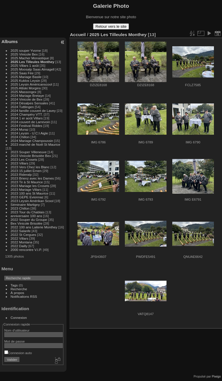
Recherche (19, 289)
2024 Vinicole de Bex (26, 99)
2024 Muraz (20, 129)
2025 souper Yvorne (26, 50)
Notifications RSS (24, 296)
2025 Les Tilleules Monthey (33, 62)
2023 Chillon (20, 208)
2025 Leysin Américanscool (31, 84)
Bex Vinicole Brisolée (26, 223)
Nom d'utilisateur (16, 330)
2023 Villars (19, 163)
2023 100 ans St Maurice (30, 193)
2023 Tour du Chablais (28, 212)
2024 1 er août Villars (27, 118)
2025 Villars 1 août (25, 65)
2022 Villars (19, 238)
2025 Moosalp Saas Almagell (33, 69)
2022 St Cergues (23, 234)
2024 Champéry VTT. (27, 114)
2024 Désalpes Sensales (29, 103)
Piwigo (216, 376)
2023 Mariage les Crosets (30, 186)
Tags (14, 285)
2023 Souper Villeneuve (29, 152)
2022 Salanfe (21, 231)
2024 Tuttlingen (22, 107)
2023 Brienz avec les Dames (32, 178)
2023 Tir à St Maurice (27, 182)
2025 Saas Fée (23, 73)
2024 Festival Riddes (26, 125)
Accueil (78, 34)
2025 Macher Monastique (30, 58)
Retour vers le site (110, 26)
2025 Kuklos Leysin (25, 80)
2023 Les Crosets (24, 159)
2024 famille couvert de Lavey (33, 110)
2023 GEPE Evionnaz (27, 197)
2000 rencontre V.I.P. (26, 249)
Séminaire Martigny (25, 204)
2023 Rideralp (21, 174)
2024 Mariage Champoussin (32, 141)
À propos (17, 293)
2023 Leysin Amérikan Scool (32, 201)
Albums (9, 41)
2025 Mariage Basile (26, 77)
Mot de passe (14, 341)
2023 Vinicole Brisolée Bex (31, 156)
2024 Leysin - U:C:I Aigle (29, 133)
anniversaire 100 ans (26, 216)
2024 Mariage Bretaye (27, 95)
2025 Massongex (24, 92)
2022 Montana (21, 242)
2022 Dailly (19, 246)
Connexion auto (18, 353)
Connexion (19, 317)
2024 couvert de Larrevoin (30, 122)
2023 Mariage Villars (26, 189)
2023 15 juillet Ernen (26, 171)
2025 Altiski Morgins (26, 88)
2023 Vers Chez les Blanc (30, 167)
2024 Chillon (20, 137)
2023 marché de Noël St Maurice (35, 144)
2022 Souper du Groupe (29, 219)
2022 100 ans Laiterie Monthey (34, 227)
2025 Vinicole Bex (24, 54)
